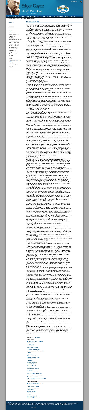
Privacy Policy (9, 402)
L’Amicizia (29, 367)
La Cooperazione (30, 342)
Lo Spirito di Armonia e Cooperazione (35, 341)
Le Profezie (11, 55)
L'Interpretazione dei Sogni (14, 52)
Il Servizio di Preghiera (58, 16)
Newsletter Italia (25, 16)
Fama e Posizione (31, 380)
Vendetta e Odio (30, 389)
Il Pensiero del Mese (13, 64)
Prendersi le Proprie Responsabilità (34, 373)
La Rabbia (29, 384)
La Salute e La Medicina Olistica (15, 39)
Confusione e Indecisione (32, 376)
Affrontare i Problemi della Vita (33, 371)
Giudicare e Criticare (31, 391)
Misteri (10, 56)
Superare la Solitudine (31, 363)
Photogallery (11, 63)
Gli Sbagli (29, 394)
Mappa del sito (33, 407)
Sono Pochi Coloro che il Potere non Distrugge (37, 378)
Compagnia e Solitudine (32, 362)
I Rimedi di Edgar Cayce (35, 16)
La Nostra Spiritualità (13, 47)
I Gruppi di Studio (12, 50)
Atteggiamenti (22, 18)
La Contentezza (30, 346)
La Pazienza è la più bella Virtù (33, 349)
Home (9, 16)
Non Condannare (30, 392)
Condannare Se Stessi (32, 396)
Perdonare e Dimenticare (32, 355)
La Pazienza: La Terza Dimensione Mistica (36, 350)
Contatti (73, 16)
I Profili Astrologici (12, 53)
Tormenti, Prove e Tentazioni (33, 368)
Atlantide (67, 16)
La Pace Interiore (30, 344)
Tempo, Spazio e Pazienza (32, 347)
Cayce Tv (11, 66)
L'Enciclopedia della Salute (14, 41)
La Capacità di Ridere (31, 358)
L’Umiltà (29, 352)
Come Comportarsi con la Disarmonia (35, 375)
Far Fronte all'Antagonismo (32, 388)
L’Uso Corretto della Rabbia (33, 386)
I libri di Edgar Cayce (47, 16)
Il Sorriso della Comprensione (33, 357)
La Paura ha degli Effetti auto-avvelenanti (35, 383)
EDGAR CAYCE (16, 16)
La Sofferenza (30, 370)
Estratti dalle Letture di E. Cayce (13, 18)
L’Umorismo (29, 360)
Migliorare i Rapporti (31, 365)
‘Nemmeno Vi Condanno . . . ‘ (33, 397)
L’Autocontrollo (30, 354)
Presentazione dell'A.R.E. (14, 34)
